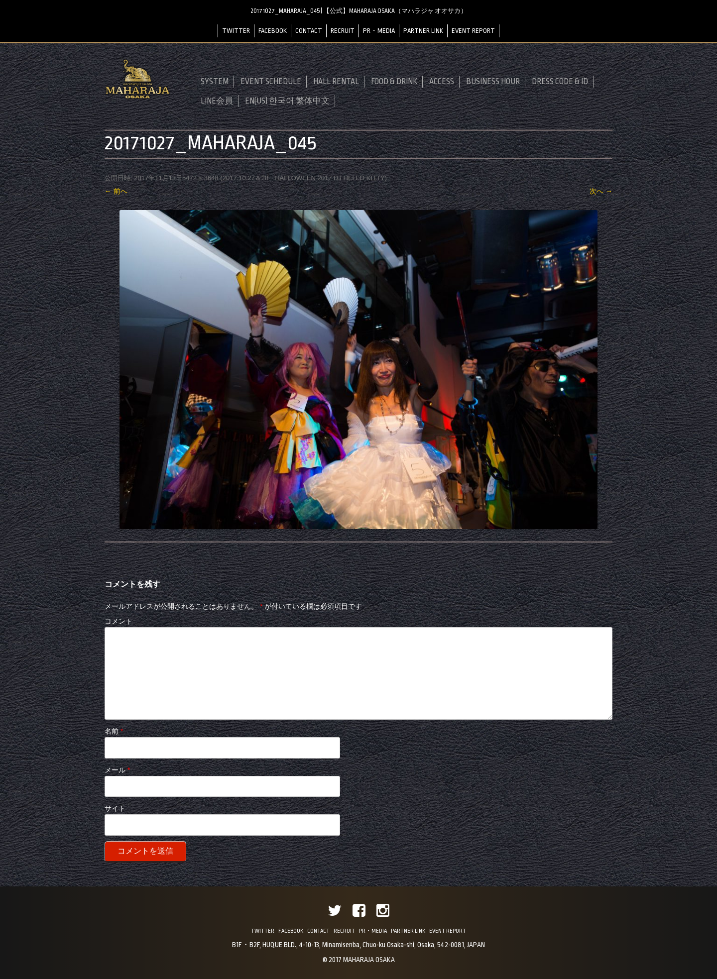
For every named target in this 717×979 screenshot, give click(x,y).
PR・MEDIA (379, 30)
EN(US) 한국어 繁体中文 (287, 101)
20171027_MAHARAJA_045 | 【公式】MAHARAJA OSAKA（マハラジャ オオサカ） (358, 10)
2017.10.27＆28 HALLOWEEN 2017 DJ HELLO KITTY (304, 178)
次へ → (601, 191)
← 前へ (116, 191)
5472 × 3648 (200, 178)
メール (117, 770)
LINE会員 (217, 101)
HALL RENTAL (336, 81)
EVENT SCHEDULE (270, 81)
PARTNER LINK (423, 30)
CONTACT (308, 30)
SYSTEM (215, 81)
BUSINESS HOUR (493, 81)
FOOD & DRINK (394, 81)
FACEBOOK (272, 30)
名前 (114, 731)
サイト (115, 808)
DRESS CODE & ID (560, 81)
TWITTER (236, 30)
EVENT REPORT (473, 30)
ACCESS (441, 81)
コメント (118, 621)
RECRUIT (343, 30)
